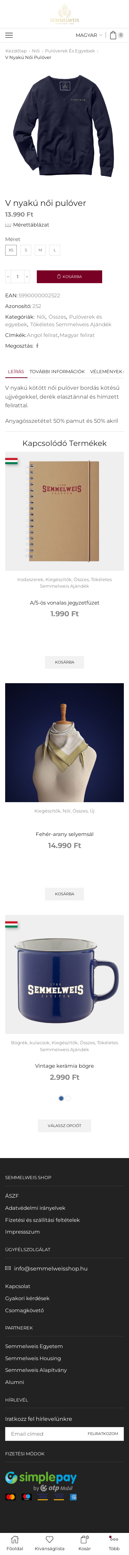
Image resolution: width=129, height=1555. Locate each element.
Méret (12, 239)
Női (36, 50)
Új (92, 811)
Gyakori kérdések (27, 1298)
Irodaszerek (30, 579)
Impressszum (22, 1232)
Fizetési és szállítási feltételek (42, 1220)
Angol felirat (42, 335)
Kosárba (72, 276)
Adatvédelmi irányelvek (35, 1208)
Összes (57, 317)
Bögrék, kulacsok (30, 1042)
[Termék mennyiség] (17, 276)
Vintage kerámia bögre (64, 1066)
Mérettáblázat (31, 225)
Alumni (14, 1382)
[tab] (16, 371)
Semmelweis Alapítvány (36, 1370)
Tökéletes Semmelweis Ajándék (70, 324)
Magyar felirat (77, 335)
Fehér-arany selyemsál (65, 834)
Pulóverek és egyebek (70, 50)
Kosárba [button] (64, 662)
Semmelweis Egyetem (34, 1346)
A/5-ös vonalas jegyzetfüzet (64, 603)
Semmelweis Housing (33, 1358)
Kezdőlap (16, 50)
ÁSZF (12, 1196)
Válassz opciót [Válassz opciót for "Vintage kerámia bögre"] (64, 1125)
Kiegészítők (58, 579)
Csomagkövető (24, 1310)
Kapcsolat (17, 1286)
